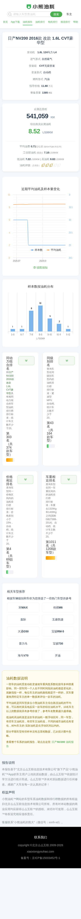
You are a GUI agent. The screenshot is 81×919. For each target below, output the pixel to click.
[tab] (20, 409)
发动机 (31, 52)
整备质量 (35, 92)
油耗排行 (40, 22)
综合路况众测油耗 (40, 124)
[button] (26, 360)
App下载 (15, 22)
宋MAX (23, 607)
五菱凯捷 (57, 619)
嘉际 (23, 619)
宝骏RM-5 (58, 631)
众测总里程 (40, 109)
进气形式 (35, 59)
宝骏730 (58, 643)
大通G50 (23, 631)
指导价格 (34, 85)
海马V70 (23, 655)
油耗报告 (27, 22)
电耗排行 (53, 22)
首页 (5, 22)
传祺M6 (58, 607)
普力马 (23, 643)
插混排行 (65, 22)
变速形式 (36, 72)
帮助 (75, 22)
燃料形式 (38, 79)
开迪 (58, 655)
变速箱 (33, 65)
